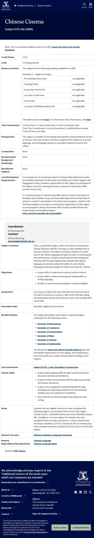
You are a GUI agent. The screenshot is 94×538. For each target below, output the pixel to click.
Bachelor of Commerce (48, 327)
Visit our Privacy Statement (35, 532)
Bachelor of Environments (50, 331)
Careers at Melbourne (11, 495)
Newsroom (6, 508)
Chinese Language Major (45, 443)
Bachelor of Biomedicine (49, 323)
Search (84, 5)
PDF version (19, 451)
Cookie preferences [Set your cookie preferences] (81, 527)
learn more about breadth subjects (64, 349)
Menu (91, 5)
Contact (5, 514)
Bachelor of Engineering (49, 343)
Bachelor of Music (46, 335)
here (47, 119)
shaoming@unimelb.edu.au (21, 241)
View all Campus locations (44, 513)
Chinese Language (42, 440)
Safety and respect (10, 502)
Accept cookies (60, 527)
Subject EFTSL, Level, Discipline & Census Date (56, 367)
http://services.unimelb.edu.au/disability (42, 213)
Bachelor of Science (47, 339)
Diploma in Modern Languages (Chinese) (53, 435)
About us (5, 489)
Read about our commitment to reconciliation (23, 482)
